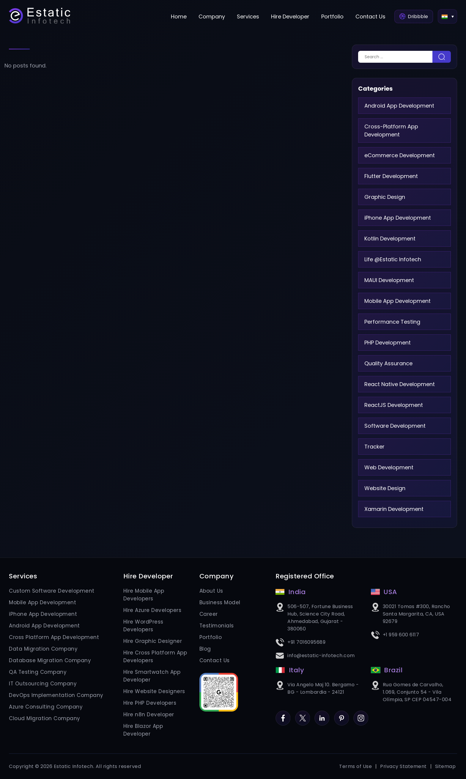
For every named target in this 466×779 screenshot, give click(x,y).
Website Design (384, 488)
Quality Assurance (388, 363)
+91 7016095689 (306, 642)
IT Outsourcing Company (43, 683)
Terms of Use (355, 766)
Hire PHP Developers (150, 702)
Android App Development (399, 105)
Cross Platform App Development (54, 637)
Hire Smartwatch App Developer (152, 675)
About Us (211, 590)
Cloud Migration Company (44, 718)
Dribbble (413, 16)
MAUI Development (389, 280)
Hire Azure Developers (152, 610)
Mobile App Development (397, 301)
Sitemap (445, 766)
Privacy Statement (403, 766)
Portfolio (330, 16)
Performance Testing (392, 321)
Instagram (360, 714)
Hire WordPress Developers (143, 625)
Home (177, 16)
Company (210, 16)
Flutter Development (391, 176)
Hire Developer (288, 16)
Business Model (219, 602)
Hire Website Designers (154, 691)
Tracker (374, 446)
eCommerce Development (399, 155)
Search (441, 57)
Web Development (388, 467)
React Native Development (399, 384)
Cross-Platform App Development (391, 130)
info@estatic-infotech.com (321, 655)
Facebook (282, 714)
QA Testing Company (38, 672)
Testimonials (216, 625)
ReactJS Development (393, 405)
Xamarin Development (394, 509)
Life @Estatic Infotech (392, 259)
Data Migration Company (43, 648)
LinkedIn (321, 714)
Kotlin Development (389, 238)
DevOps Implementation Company (56, 695)
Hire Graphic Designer (152, 641)
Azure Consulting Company (46, 706)
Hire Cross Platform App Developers (155, 656)
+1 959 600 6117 (401, 634)
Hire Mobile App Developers (143, 594)
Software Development (395, 425)
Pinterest (341, 714)
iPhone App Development (397, 217)
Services (246, 16)
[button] (447, 16)
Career (208, 614)
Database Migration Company (50, 660)
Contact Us (369, 16)
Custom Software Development (52, 590)
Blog (205, 648)
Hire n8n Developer (148, 714)
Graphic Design (384, 197)
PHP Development (387, 342)
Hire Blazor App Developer (143, 730)
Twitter (302, 714)
